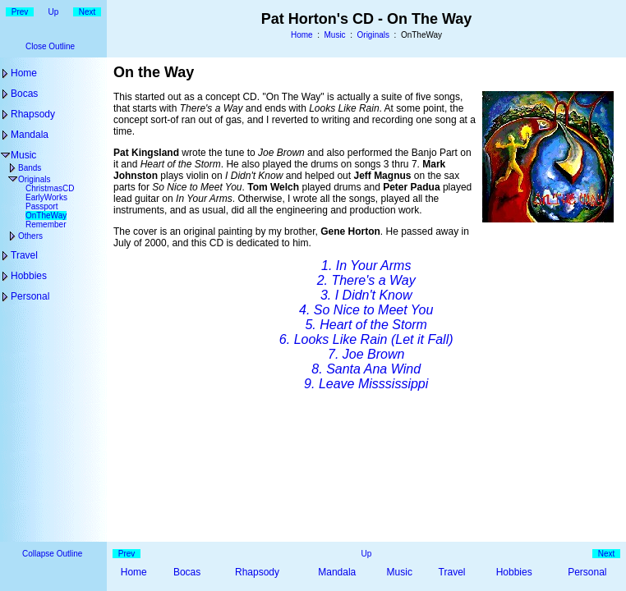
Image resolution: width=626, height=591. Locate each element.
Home (302, 34)
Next (87, 11)
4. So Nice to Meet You (366, 310)
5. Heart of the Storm (366, 325)
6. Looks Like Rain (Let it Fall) (366, 339)
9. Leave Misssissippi (366, 384)
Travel (24, 255)
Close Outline (50, 46)
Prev (20, 11)
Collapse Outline (52, 553)
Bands (29, 167)
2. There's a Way (366, 280)
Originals (373, 34)
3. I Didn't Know (366, 295)
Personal (30, 296)
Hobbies (29, 276)
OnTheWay (46, 215)
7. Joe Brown (366, 354)
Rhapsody (33, 114)
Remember (45, 224)
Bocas (24, 93)
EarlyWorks (46, 197)
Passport (41, 206)
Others (30, 236)
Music (335, 34)
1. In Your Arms (366, 266)
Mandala (29, 134)
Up (53, 11)
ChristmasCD (49, 188)
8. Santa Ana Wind (366, 369)
